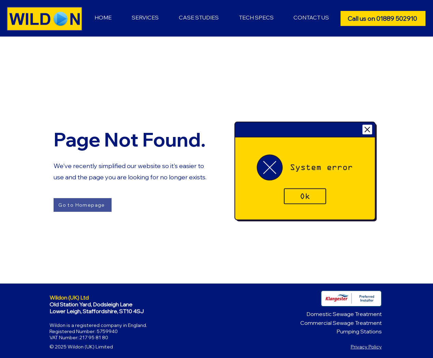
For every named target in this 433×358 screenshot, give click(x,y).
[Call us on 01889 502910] (383, 18)
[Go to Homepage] (83, 205)
